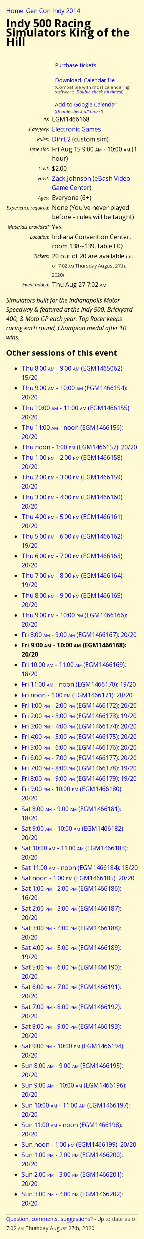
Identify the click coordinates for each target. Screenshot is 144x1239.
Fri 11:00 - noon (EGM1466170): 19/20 (79, 684)
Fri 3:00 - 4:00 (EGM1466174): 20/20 (79, 726)
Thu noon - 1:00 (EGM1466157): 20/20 (79, 447)
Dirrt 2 (61, 139)
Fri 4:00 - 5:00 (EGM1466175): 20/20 (79, 736)
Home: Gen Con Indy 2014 (43, 11)
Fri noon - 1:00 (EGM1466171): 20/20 (77, 695)
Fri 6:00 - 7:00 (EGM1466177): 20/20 (79, 757)
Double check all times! (99, 92)
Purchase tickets (75, 65)
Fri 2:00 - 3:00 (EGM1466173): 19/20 (79, 716)
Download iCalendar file (85, 80)
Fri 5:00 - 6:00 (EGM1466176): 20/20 (79, 747)
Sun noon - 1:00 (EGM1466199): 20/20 (79, 1144)
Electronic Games (76, 129)
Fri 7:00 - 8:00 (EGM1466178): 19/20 (79, 768)
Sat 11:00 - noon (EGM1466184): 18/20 (80, 867)
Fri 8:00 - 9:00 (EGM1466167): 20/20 (79, 634)
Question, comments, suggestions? (49, 1218)
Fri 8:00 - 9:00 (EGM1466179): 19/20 (79, 778)
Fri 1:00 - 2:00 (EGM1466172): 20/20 (79, 705)
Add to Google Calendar (85, 104)
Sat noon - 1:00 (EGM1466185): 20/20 (78, 878)
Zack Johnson (71, 178)
